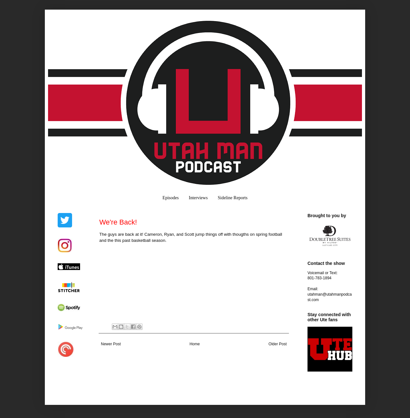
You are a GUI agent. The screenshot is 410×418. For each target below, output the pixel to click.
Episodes (170, 197)
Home (195, 344)
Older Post (277, 344)
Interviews (198, 197)
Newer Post (111, 344)
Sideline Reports (233, 197)
